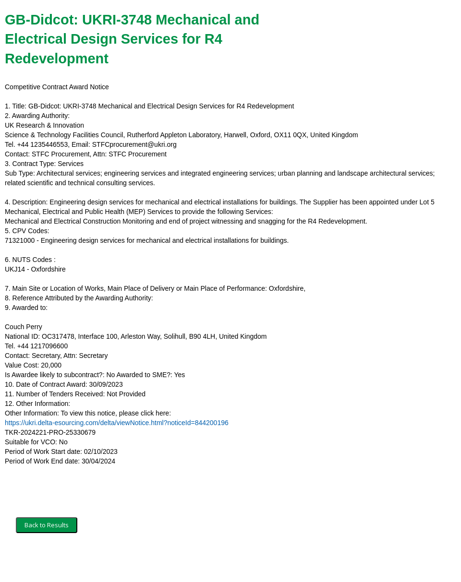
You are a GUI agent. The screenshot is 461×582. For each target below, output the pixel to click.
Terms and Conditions (47, 561)
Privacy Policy (137, 561)
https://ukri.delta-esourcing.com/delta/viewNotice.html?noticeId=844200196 (117, 423)
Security (97, 561)
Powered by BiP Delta (195, 561)
